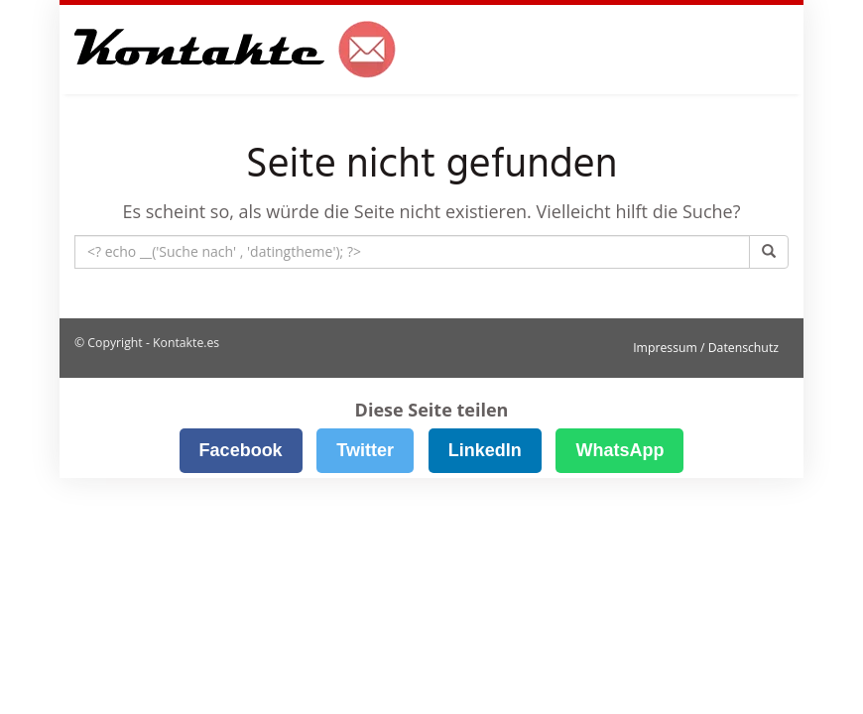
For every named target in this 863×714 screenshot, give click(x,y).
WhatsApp (619, 450)
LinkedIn (485, 450)
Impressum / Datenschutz (706, 347)
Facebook (241, 450)
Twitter (365, 450)
